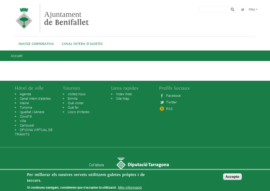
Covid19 (26, 116)
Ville (23, 120)
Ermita (73, 98)
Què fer (73, 107)
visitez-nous (77, 94)
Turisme (26, 107)
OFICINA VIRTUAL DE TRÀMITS (33, 132)
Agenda (25, 94)
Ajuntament (66, 18)
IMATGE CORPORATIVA (36, 44)
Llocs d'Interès (79, 111)
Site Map (122, 98)
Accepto (232, 178)
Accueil (16, 55)
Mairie (24, 102)
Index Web (124, 94)
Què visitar (76, 102)
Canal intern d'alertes (82, 44)
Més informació (130, 188)
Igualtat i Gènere (32, 111)
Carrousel (27, 125)
